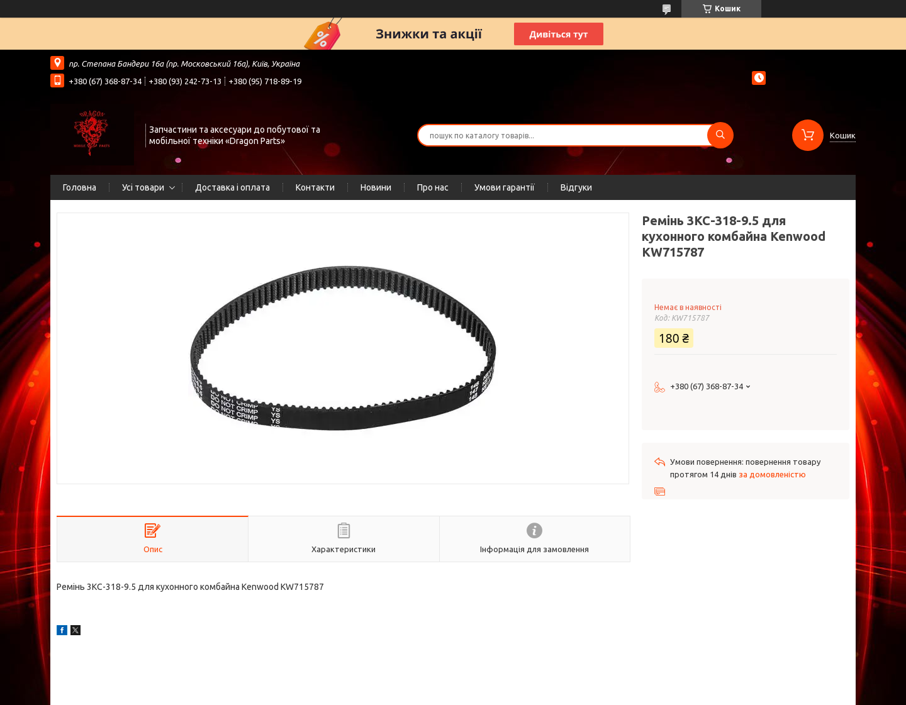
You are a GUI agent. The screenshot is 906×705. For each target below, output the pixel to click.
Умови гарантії (504, 187)
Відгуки (576, 187)
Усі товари (143, 187)
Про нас (433, 187)
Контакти (315, 187)
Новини (376, 187)
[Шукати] (720, 135)
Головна (79, 187)
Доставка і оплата (232, 187)
